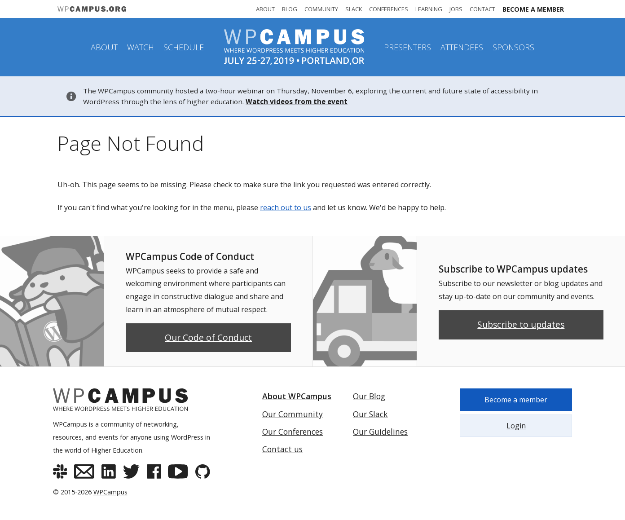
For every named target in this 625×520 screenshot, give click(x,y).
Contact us (282, 449)
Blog (289, 9)
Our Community (292, 414)
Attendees (461, 47)
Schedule (183, 47)
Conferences (388, 9)
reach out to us (285, 207)
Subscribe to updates (520, 324)
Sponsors (513, 47)
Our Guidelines (380, 431)
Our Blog (369, 396)
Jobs (455, 9)
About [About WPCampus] (265, 9)
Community (321, 9)
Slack (353, 9)
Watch (140, 47)
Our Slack (370, 414)
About (104, 47)
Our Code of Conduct (208, 337)
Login (516, 426)
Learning (428, 9)
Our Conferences (292, 431)
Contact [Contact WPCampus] (482, 9)
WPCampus (110, 492)
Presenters (407, 47)
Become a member (533, 9)
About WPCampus (296, 396)
